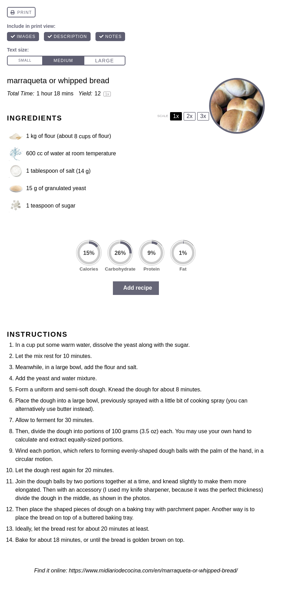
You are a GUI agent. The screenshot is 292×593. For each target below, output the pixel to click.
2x (190, 116)
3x (203, 116)
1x (176, 116)
